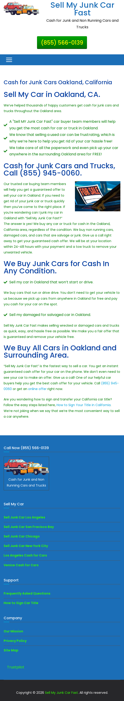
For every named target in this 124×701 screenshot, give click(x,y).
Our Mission (13, 631)
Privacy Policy (15, 640)
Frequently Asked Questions (27, 593)
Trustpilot (15, 667)
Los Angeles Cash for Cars (25, 555)
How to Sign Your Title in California (84, 405)
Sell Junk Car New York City (26, 546)
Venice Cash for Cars (21, 565)
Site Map (11, 650)
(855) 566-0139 (62, 42)
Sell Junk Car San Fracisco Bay (29, 527)
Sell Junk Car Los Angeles (24, 517)
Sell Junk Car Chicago (22, 536)
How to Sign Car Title (21, 603)
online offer (37, 389)
